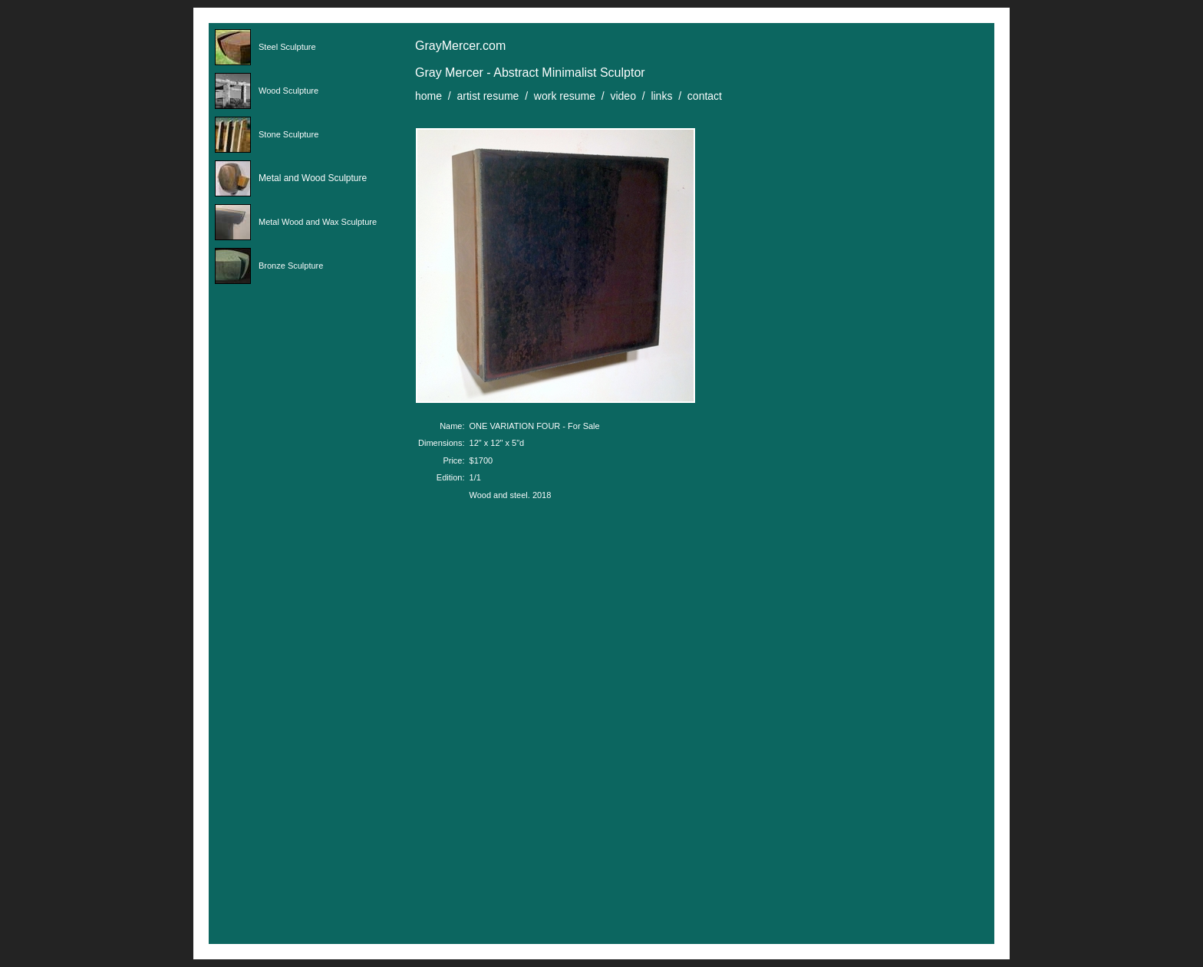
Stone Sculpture (288, 134)
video (622, 96)
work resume (564, 96)
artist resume (487, 96)
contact (704, 96)
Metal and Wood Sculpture (313, 178)
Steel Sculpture (287, 46)
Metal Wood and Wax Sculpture (318, 221)
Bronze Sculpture (291, 265)
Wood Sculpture (288, 90)
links (661, 96)
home (428, 96)
